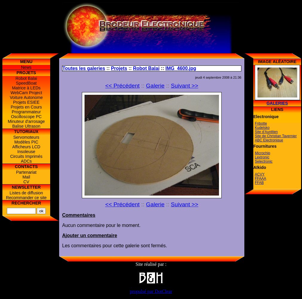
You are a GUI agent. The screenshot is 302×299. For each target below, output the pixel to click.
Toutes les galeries (83, 68)
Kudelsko (262, 128)
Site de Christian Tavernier (276, 136)
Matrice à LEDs (26, 88)
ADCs (26, 161)
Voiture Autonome (26, 97)
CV (26, 181)
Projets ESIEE (26, 102)
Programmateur (26, 111)
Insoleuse (26, 151)
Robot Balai (26, 78)
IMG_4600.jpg (180, 68)
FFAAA (260, 178)
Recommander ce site (26, 197)
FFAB (259, 183)
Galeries (277, 103)
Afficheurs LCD (26, 146)
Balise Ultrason (26, 126)
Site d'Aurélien (266, 132)
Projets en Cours (26, 107)
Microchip (262, 153)
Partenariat (26, 172)
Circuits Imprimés (26, 156)
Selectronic (263, 161)
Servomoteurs (26, 137)
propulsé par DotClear (151, 291)
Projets (119, 68)
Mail (26, 177)
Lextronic (262, 157)
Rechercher (26, 203)
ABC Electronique (269, 140)
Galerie (155, 86)
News (26, 67)
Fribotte (261, 123)
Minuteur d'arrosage (26, 121)
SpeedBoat (26, 83)
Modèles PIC (26, 142)
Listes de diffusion (26, 192)
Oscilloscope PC (26, 116)
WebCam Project (26, 92)
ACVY (260, 174)
